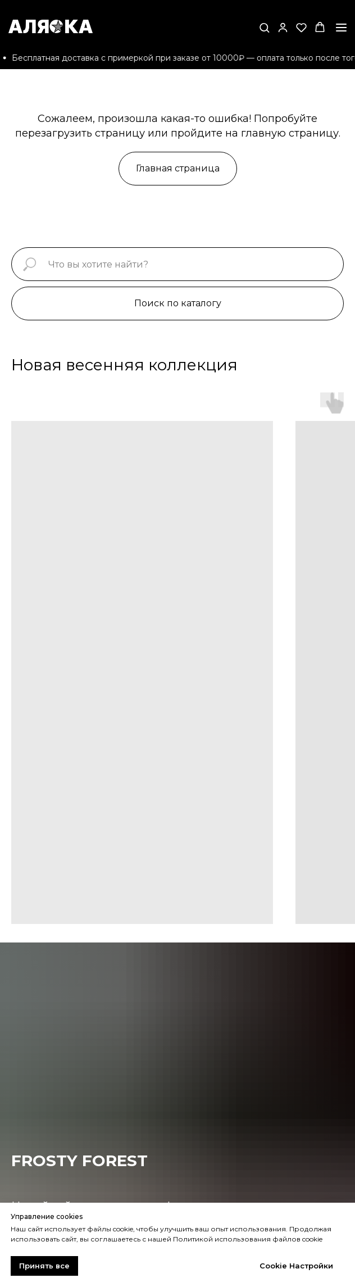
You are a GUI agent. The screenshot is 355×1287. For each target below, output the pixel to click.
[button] (264, 27)
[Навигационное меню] (341, 27)
